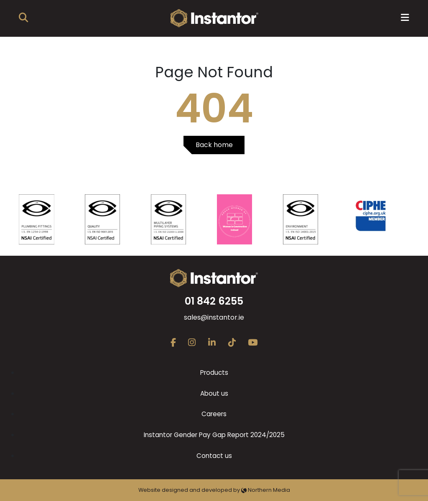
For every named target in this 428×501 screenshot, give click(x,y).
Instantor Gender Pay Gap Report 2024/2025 (214, 434)
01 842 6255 (214, 301)
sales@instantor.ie (214, 317)
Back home (214, 145)
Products (214, 372)
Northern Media (265, 489)
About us (214, 393)
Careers (214, 413)
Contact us (214, 455)
